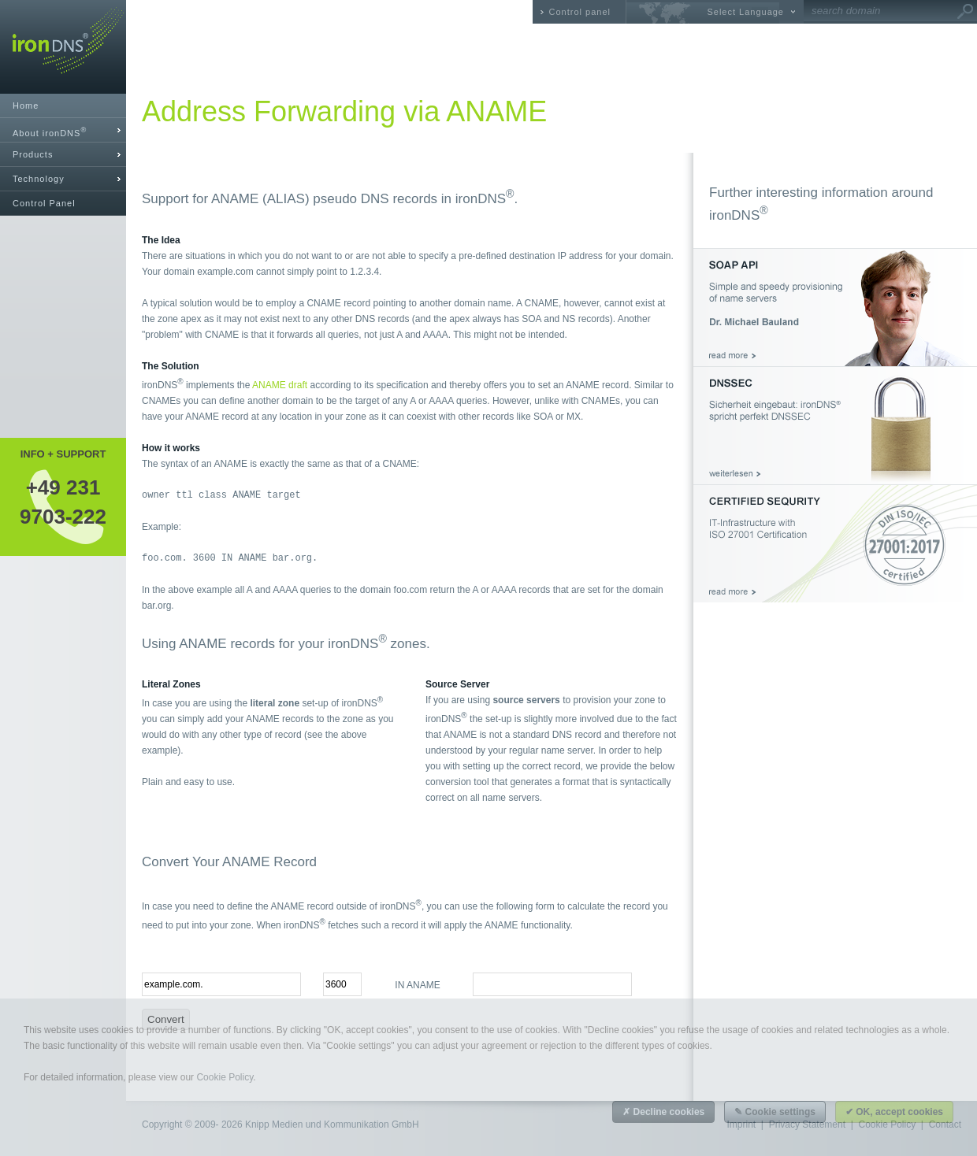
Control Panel (44, 203)
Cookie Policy (224, 1077)
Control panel (580, 12)
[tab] (63, 130)
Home (26, 105)
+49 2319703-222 (63, 502)
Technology (39, 178)
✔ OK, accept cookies (894, 1111)
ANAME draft (279, 385)
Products (33, 154)
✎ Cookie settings (774, 1111)
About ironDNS (50, 132)
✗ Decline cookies (663, 1111)
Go (965, 12)
